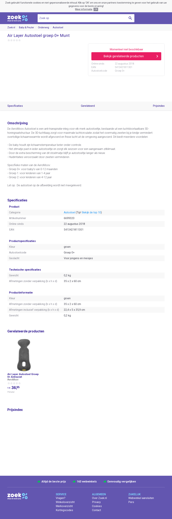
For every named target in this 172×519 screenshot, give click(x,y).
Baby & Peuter (26, 27)
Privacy (96, 502)
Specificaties (15, 105)
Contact (96, 510)
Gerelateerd (88, 105)
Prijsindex (159, 105)
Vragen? (60, 498)
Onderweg (43, 27)
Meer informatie (83, 9)
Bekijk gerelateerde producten (124, 56)
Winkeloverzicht (65, 502)
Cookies (97, 506)
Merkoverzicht (64, 506)
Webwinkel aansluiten (141, 498)
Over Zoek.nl (99, 498)
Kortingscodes (64, 510)
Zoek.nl (11, 27)
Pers (131, 502)
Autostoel (58, 27)
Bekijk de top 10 (91, 212)
